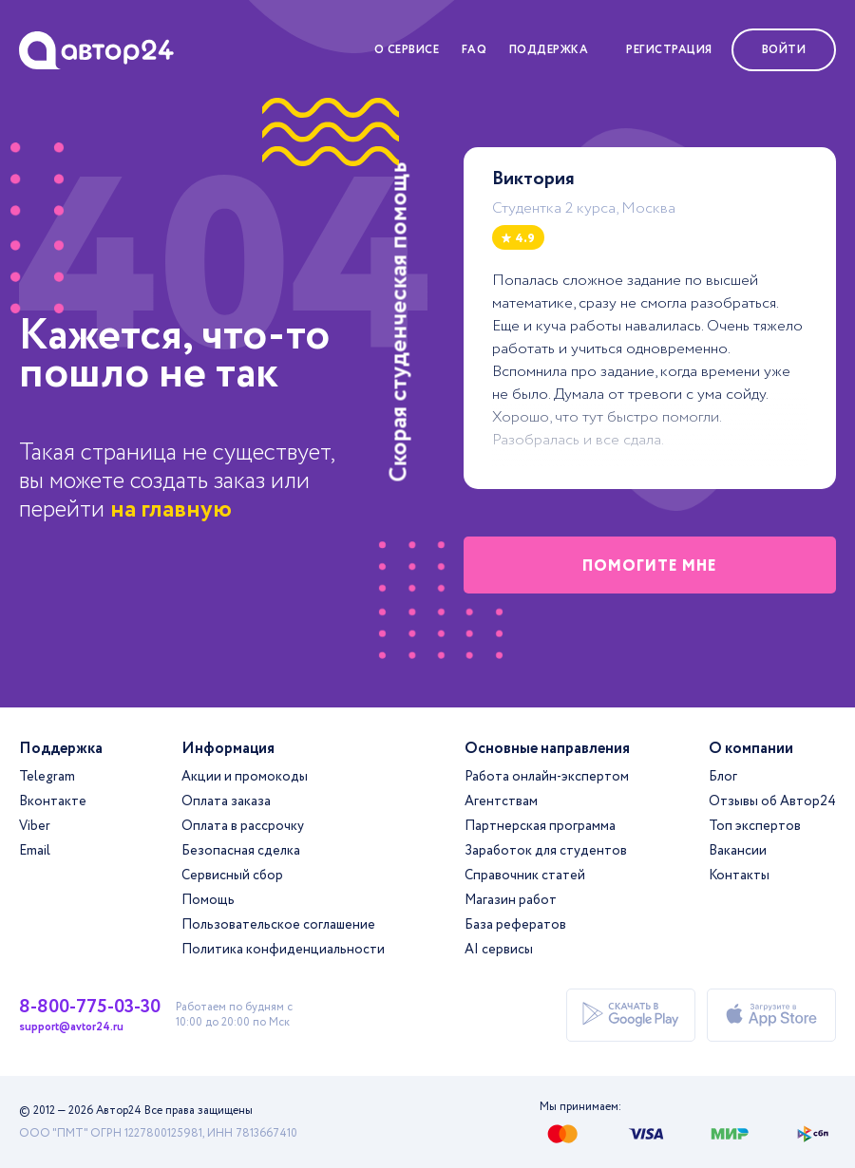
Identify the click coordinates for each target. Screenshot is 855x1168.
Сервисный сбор (232, 875)
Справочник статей (525, 875)
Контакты (739, 875)
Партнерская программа (540, 826)
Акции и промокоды (244, 776)
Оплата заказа (226, 801)
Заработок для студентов (546, 850)
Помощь (208, 900)
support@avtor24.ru (71, 1027)
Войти (784, 50)
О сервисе (407, 50)
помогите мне (649, 566)
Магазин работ (511, 900)
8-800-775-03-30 (90, 1007)
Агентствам (501, 801)
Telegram (47, 776)
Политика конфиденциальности (283, 949)
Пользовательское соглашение (278, 924)
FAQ (474, 50)
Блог (723, 776)
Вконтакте (52, 801)
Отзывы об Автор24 (772, 801)
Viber (34, 826)
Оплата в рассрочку (242, 826)
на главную (171, 509)
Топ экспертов (755, 826)
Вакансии (738, 850)
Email (34, 850)
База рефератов (515, 924)
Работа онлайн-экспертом (547, 776)
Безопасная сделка (240, 850)
